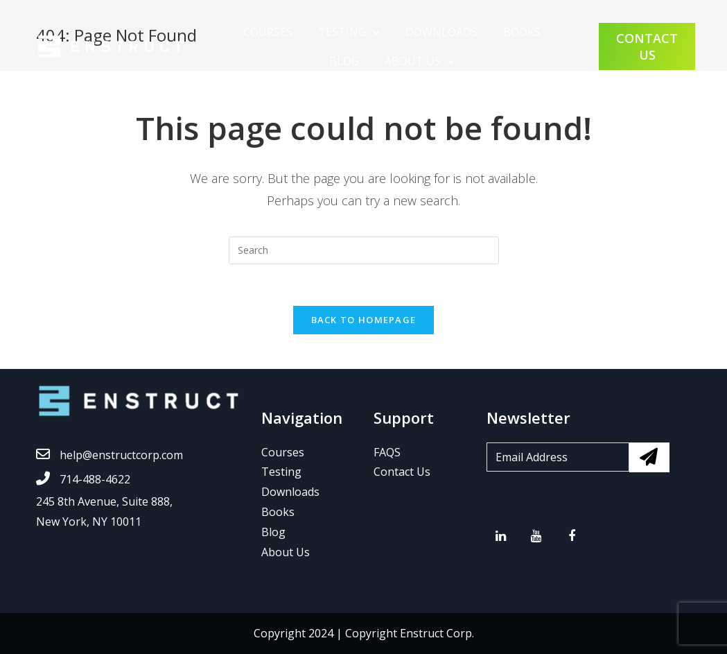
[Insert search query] (364, 250)
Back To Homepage (364, 319)
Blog (344, 61)
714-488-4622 (83, 479)
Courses (267, 32)
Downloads (441, 32)
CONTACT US (647, 46)
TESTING (342, 32)
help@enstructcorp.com (109, 455)
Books (278, 511)
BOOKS (522, 32)
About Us (413, 61)
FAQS (387, 452)
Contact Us (402, 471)
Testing (281, 471)
